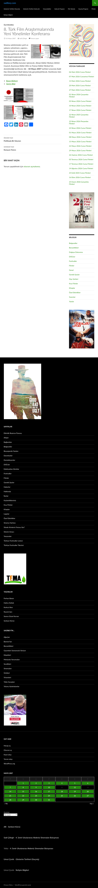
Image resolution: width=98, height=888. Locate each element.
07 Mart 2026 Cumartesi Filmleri (81, 76)
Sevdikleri (7, 664)
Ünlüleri (7, 673)
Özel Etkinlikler (9, 25)
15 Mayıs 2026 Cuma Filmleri (80, 141)
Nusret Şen (8, 612)
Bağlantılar (8, 442)
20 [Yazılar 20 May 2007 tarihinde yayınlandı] (88, 792)
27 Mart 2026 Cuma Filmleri (80, 90)
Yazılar (71, 301)
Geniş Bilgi (10, 84)
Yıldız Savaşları (9, 682)
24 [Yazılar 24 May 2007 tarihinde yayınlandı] (49, 796)
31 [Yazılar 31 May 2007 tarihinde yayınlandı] (49, 800)
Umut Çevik (9, 859)
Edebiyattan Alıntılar (11, 469)
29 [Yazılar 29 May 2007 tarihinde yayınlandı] (23, 800)
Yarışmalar (8, 536)
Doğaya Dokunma (76, 252)
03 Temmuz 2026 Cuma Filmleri (81, 159)
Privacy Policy (8, 885)
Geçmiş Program (83, 9)
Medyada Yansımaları (12, 659)
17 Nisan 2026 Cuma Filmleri (80, 110)
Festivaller (73, 261)
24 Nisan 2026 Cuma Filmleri (80, 128)
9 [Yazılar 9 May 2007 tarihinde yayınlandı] (36, 787)
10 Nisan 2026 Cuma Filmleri (80, 106)
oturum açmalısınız (32, 166)
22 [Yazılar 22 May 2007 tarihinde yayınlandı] (23, 796)
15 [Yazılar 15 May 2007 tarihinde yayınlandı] (23, 792)
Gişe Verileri (73, 279)
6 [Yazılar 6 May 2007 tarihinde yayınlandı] (87, 783)
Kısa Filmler (73, 283)
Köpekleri (7, 655)
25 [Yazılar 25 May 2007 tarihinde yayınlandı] (62, 796)
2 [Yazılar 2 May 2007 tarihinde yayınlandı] (36, 783)
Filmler (94, 9)
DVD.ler (72, 257)
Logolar (6, 514)
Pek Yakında (71, 9)
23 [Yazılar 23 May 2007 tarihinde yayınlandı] (36, 796)
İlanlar (6, 496)
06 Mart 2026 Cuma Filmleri (80, 72)
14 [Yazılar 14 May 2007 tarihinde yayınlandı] (10, 792)
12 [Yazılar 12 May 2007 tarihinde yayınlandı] (75, 787)
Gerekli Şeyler (74, 275)
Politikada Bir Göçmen (33, 139)
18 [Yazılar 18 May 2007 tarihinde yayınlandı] (62, 792)
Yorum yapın (35, 38)
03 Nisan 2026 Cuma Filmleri (80, 101)
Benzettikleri (74, 248)
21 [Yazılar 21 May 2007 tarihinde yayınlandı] (10, 796)
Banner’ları (8, 642)
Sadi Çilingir (23, 38)
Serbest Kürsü (9, 621)
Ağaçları (7, 637)
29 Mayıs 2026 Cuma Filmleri (80, 150)
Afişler (6, 438)
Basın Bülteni (12, 81)
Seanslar (72, 297)
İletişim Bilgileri (8, 15)
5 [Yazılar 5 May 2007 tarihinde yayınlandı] (74, 783)
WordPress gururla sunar (23, 885)
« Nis (6, 804)
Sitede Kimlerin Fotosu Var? (14, 527)
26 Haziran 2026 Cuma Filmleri (81, 155)
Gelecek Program (59, 9)
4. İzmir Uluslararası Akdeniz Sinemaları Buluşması (37, 837)
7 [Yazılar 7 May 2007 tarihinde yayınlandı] (10, 787)
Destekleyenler (9, 460)
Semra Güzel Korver (11, 616)
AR (5, 827)
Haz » (92, 804)
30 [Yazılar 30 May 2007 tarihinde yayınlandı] (36, 800)
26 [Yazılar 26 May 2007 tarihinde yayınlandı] (75, 796)
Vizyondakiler (47, 9)
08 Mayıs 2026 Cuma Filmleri (80, 137)
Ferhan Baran (9, 598)
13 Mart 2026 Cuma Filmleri (80, 81)
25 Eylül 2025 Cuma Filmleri (80, 173)
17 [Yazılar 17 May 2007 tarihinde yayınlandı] (49, 792)
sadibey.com (10, 3)
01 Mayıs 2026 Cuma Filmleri (80, 132)
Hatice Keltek (9, 603)
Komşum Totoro (33, 148)
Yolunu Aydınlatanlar (11, 686)
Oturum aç (8, 750)
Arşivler (7, 812)
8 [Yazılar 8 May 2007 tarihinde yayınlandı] (23, 787)
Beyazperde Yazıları (11, 451)
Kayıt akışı (7, 755)
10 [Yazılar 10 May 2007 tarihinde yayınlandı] (49, 787)
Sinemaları (8, 668)
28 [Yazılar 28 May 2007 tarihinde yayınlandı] (10, 800)
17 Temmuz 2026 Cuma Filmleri (81, 164)
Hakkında (7, 491)
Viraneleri (7, 677)
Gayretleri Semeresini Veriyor (15, 650)
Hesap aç (7, 746)
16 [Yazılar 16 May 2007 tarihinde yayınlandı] (36, 792)
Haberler (7, 487)
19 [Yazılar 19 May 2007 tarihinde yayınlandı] (75, 792)
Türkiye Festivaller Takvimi (14, 545)
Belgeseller (73, 243)
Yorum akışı (8, 759)
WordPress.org (9, 764)
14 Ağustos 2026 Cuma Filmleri (81, 168)
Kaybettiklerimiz (10, 500)
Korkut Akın (8, 607)
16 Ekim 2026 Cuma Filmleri (80, 177)
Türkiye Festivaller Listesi (13, 541)
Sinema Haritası (10, 523)
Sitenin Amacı (9, 532)
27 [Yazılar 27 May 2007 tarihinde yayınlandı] (88, 796)
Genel (71, 270)
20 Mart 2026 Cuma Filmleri (80, 85)
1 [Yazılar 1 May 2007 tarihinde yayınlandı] (23, 783)
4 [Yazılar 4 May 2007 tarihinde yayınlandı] (61, 783)
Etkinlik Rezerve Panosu (13, 433)
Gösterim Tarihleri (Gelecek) (31, 9)
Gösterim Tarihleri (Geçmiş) (12, 9)
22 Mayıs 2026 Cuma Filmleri (80, 146)
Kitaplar (72, 288)
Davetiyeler (8, 456)
